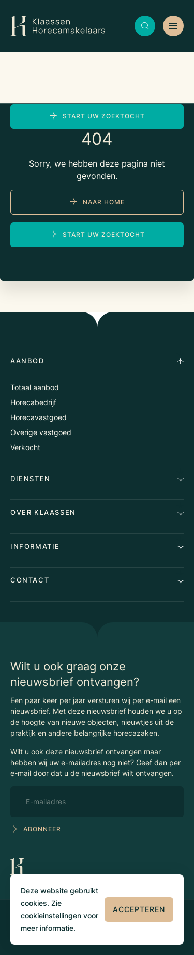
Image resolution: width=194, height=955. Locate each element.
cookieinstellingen (51, 915)
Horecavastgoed (38, 417)
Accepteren (139, 909)
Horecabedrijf (33, 402)
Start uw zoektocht (104, 116)
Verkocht (25, 447)
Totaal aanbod (34, 387)
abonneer (42, 829)
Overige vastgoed (40, 432)
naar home (104, 202)
